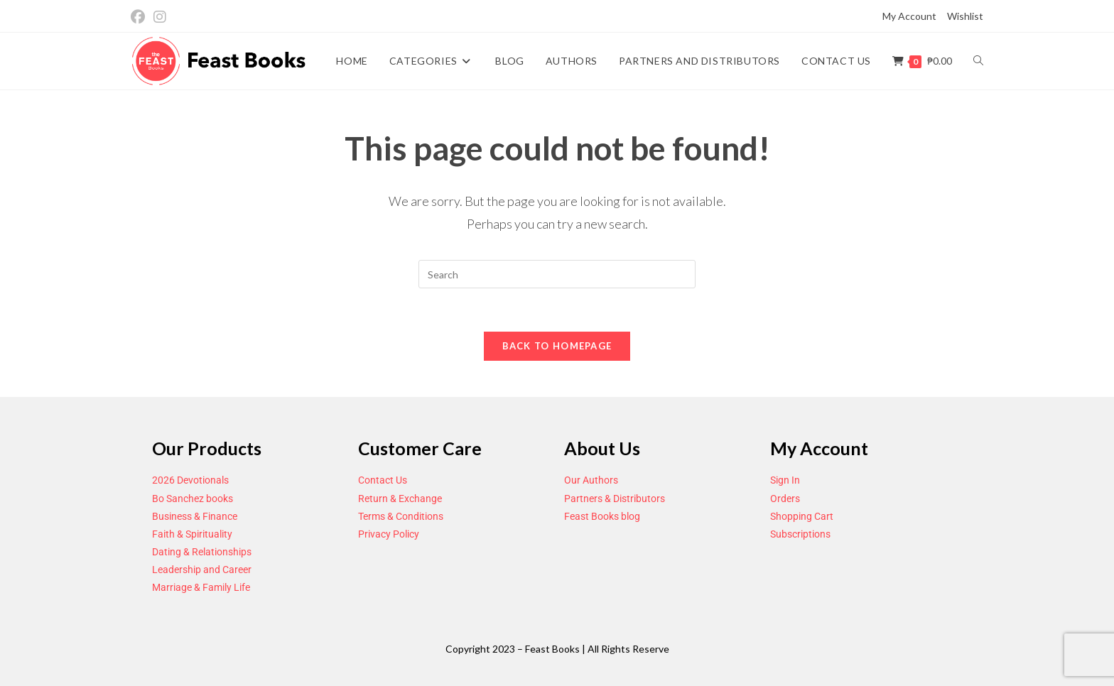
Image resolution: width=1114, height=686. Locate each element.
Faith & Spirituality (192, 534)
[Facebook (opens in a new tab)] (140, 16)
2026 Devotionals (190, 480)
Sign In (785, 480)
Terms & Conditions (400, 516)
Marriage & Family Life (201, 587)
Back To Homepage (557, 346)
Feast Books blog (602, 516)
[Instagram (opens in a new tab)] (160, 16)
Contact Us (382, 480)
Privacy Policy (388, 534)
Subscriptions (800, 534)
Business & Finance (194, 516)
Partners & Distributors (614, 498)
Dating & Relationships (202, 551)
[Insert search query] (557, 274)
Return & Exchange (400, 498)
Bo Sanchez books (192, 498)
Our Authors (591, 480)
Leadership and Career (202, 569)
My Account (909, 16)
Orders (785, 498)
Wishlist (965, 16)
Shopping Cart (801, 516)
